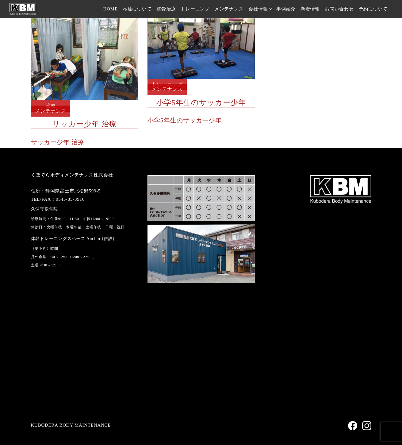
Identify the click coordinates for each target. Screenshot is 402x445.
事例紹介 (286, 8)
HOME (110, 8)
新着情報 (310, 8)
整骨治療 (166, 8)
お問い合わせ (339, 8)
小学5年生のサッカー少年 (184, 120)
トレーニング (195, 8)
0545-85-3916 (70, 199)
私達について (137, 8)
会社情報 (258, 8)
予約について (373, 8)
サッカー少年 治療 (57, 142)
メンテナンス (229, 8)
